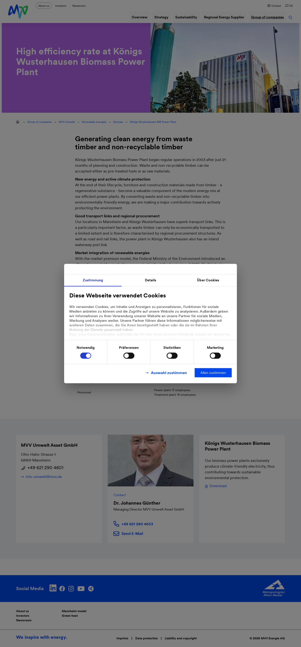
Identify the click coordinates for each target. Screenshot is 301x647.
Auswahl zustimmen (169, 372)
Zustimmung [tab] (93, 280)
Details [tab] (150, 280)
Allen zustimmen (213, 372)
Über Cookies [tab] (208, 280)
